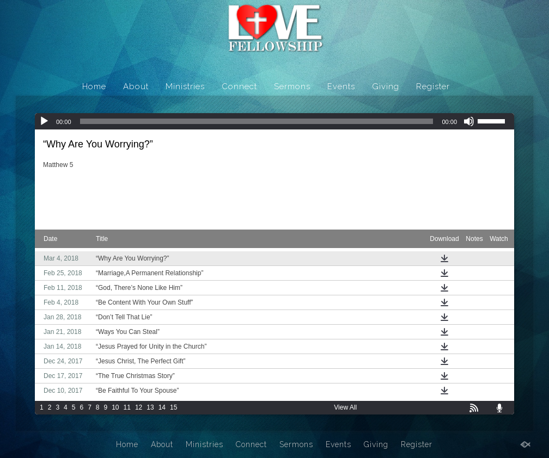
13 (150, 407)
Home (94, 86)
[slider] (257, 121)
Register (433, 86)
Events (341, 86)
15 (173, 407)
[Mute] (468, 121)
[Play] (44, 121)
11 (127, 407)
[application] (274, 121)
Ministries (185, 86)
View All (345, 407)
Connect (239, 86)
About (136, 86)
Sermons (292, 86)
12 (138, 407)
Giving (385, 86)
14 (162, 407)
